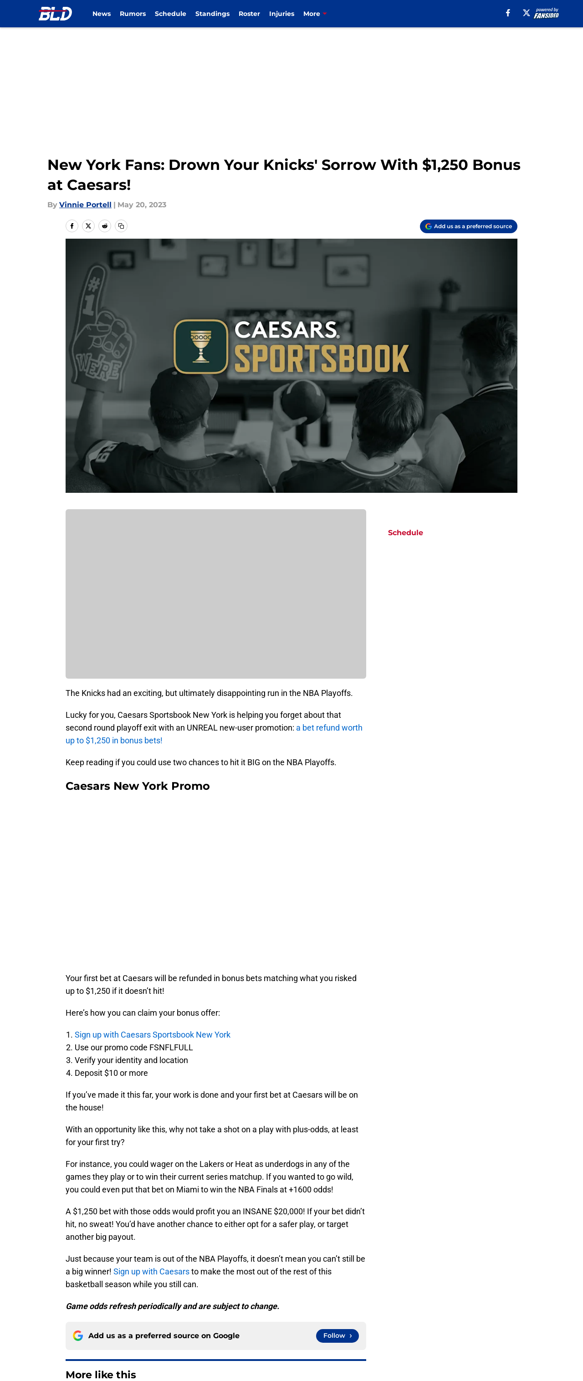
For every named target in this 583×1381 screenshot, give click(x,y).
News (101, 14)
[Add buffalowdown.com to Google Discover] (468, 226)
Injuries (281, 14)
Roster (249, 14)
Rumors (133, 14)
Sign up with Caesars (152, 1271)
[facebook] (508, 12)
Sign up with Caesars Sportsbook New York (152, 1034)
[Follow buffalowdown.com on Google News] (337, 1336)
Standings (212, 14)
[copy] (121, 226)
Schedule (170, 14)
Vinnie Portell (85, 204)
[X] (526, 12)
